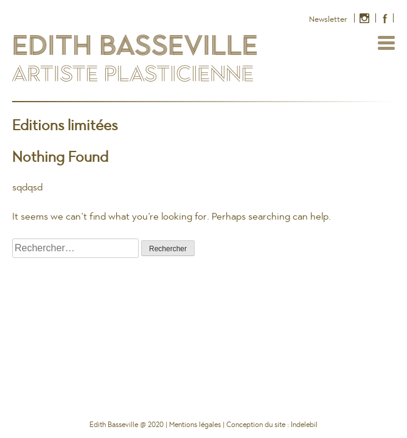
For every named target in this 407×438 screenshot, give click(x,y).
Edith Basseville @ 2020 (126, 424)
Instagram (366, 19)
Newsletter (328, 19)
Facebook (383, 19)
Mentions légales (195, 424)
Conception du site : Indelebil (272, 424)
